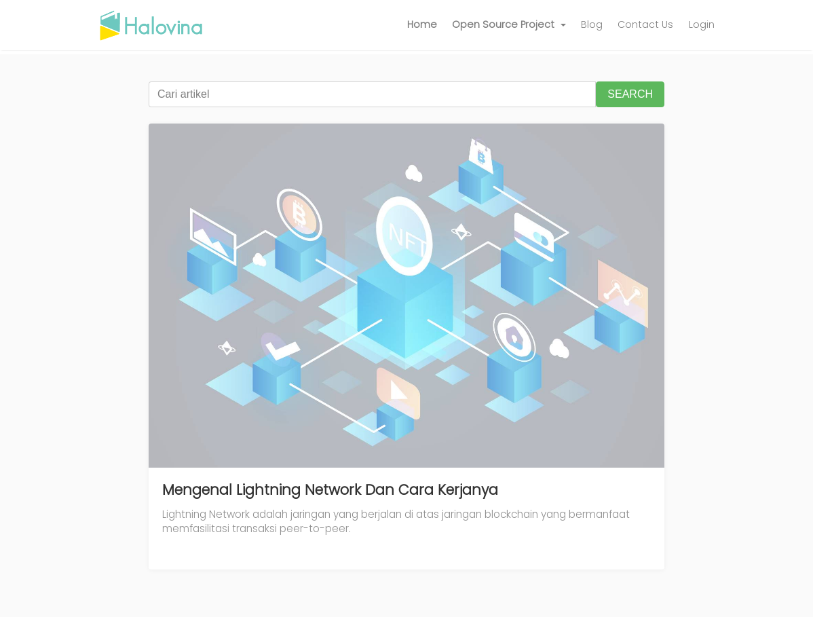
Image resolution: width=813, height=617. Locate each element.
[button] (509, 25)
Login (702, 24)
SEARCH (630, 94)
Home (422, 24)
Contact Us (645, 24)
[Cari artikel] (372, 94)
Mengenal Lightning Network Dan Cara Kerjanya (330, 490)
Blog (592, 24)
